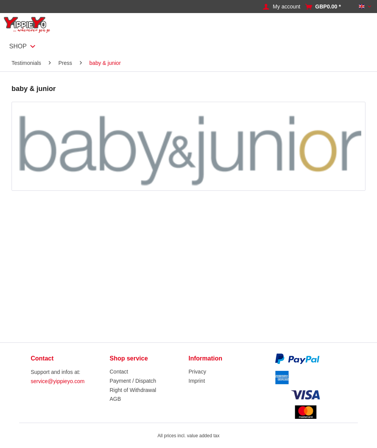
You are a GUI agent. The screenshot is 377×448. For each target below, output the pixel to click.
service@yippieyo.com (57, 381)
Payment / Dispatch (133, 381)
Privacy (197, 372)
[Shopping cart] (328, 7)
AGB (115, 399)
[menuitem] (288, 7)
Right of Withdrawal (133, 390)
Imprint (196, 381)
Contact (119, 372)
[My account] (286, 7)
